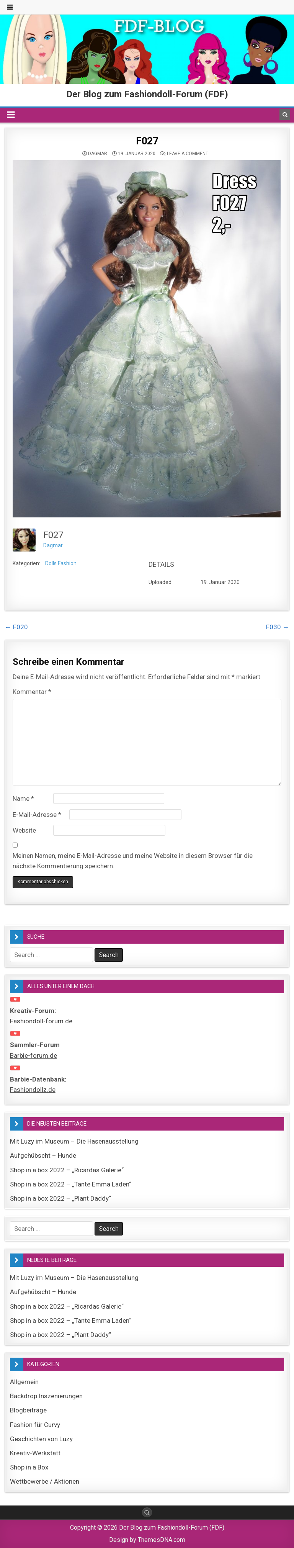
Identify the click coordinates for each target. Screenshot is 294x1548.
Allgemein (24, 1382)
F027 (147, 141)
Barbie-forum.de (33, 1055)
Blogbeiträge (28, 1410)
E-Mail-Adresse (37, 814)
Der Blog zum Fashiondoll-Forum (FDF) (147, 94)
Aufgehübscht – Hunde (43, 1155)
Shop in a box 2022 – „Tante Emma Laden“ (70, 1184)
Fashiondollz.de (33, 1089)
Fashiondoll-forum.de (41, 1021)
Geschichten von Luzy (41, 1439)
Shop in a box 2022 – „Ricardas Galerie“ (67, 1170)
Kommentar (32, 691)
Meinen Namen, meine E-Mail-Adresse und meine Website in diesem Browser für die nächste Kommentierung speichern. (133, 861)
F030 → (277, 627)
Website (24, 830)
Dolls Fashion (61, 563)
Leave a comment (187, 153)
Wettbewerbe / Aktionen (44, 1481)
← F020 (16, 627)
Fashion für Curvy (35, 1425)
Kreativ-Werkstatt (35, 1453)
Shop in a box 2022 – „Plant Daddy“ (60, 1198)
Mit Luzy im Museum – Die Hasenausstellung (74, 1141)
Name (23, 798)
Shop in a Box (29, 1467)
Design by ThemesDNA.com (147, 1539)
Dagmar (97, 153)
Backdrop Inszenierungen (46, 1396)
